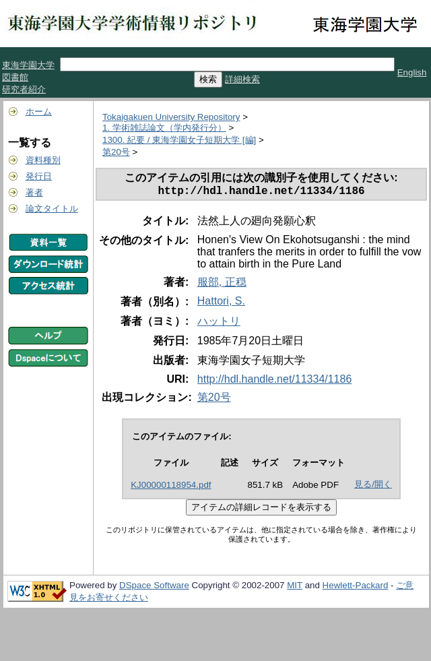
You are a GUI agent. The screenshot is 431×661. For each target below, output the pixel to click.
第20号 (116, 152)
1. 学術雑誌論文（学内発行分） (164, 128)
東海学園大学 (28, 65)
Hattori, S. (221, 303)
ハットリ (218, 323)
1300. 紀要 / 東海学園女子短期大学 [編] (179, 140)
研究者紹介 (24, 89)
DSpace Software (154, 588)
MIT (294, 588)
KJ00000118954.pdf (171, 487)
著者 (34, 192)
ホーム (39, 111)
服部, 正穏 (221, 284)
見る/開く (373, 487)
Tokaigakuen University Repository (171, 117)
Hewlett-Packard (356, 588)
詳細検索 (242, 79)
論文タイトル (52, 208)
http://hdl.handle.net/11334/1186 (274, 381)
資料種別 (43, 160)
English (412, 72)
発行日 (39, 176)
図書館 (15, 77)
